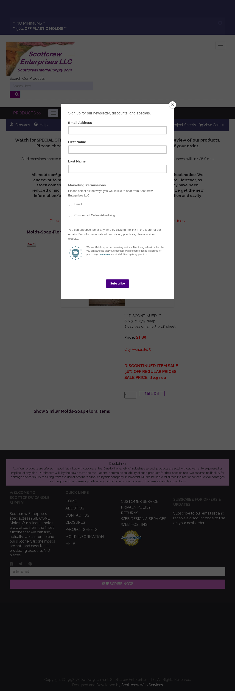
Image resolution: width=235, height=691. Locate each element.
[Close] (172, 104)
